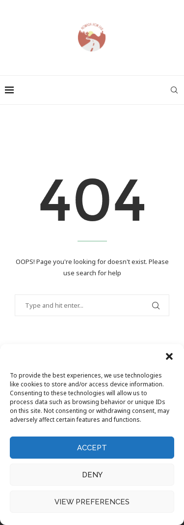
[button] (169, 356)
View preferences (92, 501)
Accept (92, 447)
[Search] (174, 90)
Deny (92, 474)
